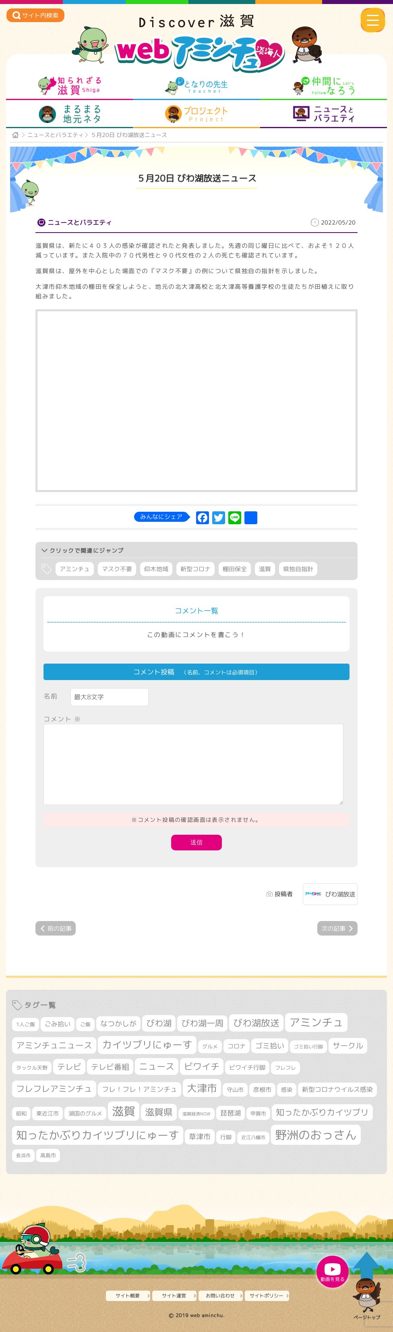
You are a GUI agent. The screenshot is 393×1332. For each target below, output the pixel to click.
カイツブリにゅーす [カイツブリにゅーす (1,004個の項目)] (147, 1045)
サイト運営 (174, 1295)
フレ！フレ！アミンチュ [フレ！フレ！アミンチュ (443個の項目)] (139, 1089)
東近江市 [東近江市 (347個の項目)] (47, 1113)
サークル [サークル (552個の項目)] (348, 1045)
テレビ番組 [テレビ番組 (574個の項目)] (110, 1066)
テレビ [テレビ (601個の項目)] (69, 1066)
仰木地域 (156, 569)
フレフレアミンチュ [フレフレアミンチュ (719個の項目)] (54, 1089)
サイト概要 (128, 1295)
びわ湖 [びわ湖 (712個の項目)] (159, 1023)
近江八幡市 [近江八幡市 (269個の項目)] (253, 1137)
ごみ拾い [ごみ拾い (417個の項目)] (57, 1023)
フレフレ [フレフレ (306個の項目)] (285, 1067)
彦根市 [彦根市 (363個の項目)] (262, 1089)
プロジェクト (196, 114)
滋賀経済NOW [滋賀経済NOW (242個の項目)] (196, 1114)
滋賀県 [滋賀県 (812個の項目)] (159, 1112)
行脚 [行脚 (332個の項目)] (226, 1137)
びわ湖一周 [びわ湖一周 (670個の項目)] (202, 1023)
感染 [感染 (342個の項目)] (286, 1090)
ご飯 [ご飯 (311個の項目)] (85, 1024)
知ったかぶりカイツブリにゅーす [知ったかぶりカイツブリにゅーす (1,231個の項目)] (97, 1135)
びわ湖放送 (340, 894)
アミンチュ (75, 569)
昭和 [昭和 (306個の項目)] (21, 1113)
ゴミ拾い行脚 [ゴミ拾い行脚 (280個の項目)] (308, 1046)
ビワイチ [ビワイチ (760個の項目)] (201, 1066)
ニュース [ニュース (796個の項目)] (156, 1066)
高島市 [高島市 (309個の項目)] (48, 1155)
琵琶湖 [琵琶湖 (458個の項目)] (230, 1112)
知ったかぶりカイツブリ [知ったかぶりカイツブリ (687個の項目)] (322, 1112)
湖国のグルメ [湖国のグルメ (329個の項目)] (85, 1113)
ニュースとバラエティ (323, 114)
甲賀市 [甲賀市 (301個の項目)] (258, 1113)
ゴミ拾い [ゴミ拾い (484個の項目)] (269, 1046)
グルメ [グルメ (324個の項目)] (210, 1046)
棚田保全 (235, 569)
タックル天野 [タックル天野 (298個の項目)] (32, 1067)
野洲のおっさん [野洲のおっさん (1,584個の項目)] (316, 1134)
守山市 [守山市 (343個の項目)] (235, 1090)
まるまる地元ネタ (69, 114)
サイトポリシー (266, 1295)
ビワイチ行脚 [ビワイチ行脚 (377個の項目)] (247, 1067)
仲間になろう (323, 86)
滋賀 (265, 569)
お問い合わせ (220, 1295)
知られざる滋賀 (69, 86)
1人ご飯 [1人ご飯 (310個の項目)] (25, 1024)
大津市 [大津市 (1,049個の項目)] (202, 1088)
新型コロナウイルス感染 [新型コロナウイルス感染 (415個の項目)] (337, 1089)
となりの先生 (196, 86)
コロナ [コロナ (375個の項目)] (237, 1046)
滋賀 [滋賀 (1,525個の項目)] (123, 1111)
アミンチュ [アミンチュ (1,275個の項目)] (316, 1022)
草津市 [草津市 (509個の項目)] (200, 1137)
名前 (50, 696)
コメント (62, 719)
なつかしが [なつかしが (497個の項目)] (118, 1024)
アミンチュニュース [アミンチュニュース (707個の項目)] (54, 1045)
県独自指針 (298, 569)
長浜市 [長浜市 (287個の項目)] (23, 1155)
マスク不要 (117, 569)
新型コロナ (195, 569)
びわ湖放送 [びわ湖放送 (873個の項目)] (256, 1022)
